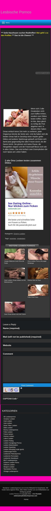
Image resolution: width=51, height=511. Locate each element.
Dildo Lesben (7, 428)
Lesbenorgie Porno (9, 451)
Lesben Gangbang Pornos (12, 443)
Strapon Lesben (8, 467)
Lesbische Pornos (16, 12)
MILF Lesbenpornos (10, 460)
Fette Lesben (7, 432)
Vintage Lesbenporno (10, 471)
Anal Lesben (7, 421)
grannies (13, 238)
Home (26, 499)
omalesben (21, 238)
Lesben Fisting (8, 441)
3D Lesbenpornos (9, 417)
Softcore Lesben (9, 465)
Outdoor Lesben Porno (11, 462)
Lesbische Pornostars (10, 456)
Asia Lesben (7, 423)
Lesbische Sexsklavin (10, 458)
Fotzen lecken (8, 434)
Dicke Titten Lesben (10, 425)
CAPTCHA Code (10, 399)
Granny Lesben (19, 234)
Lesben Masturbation (10, 445)
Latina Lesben (8, 438)
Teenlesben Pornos (10, 469)
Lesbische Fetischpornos (12, 454)
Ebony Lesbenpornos (10, 430)
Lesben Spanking (9, 447)
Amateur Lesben (9, 419)
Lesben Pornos (14, 494)
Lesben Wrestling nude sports (13, 449)
